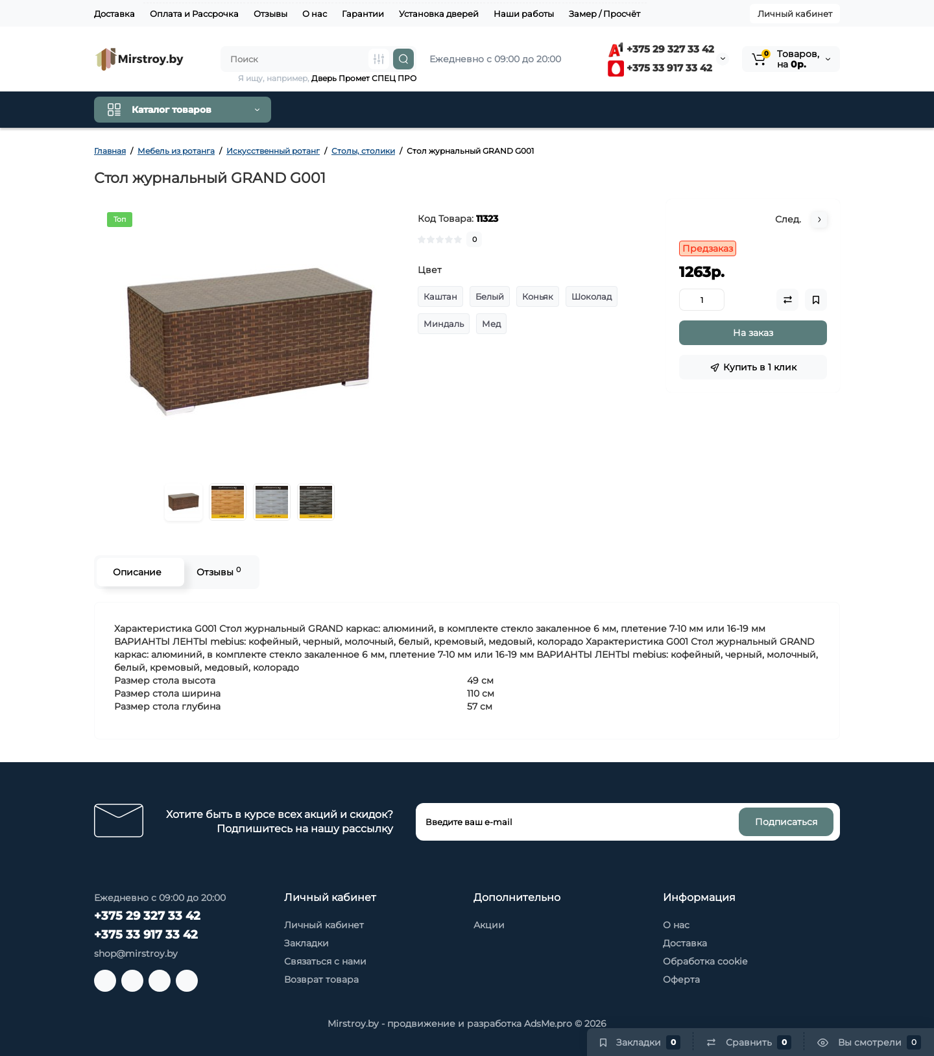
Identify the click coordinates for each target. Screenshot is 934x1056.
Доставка (114, 13)
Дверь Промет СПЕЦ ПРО (363, 78)
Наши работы (524, 13)
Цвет (430, 270)
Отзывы (270, 13)
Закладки (306, 943)
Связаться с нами (325, 961)
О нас (314, 13)
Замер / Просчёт (604, 13)
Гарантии (363, 13)
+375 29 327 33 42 (661, 49)
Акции (489, 925)
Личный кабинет (795, 13)
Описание (137, 572)
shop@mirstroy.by (136, 953)
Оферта (681, 979)
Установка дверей (439, 13)
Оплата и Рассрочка (194, 13)
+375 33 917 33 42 (660, 68)
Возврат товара (321, 979)
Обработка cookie (705, 961)
